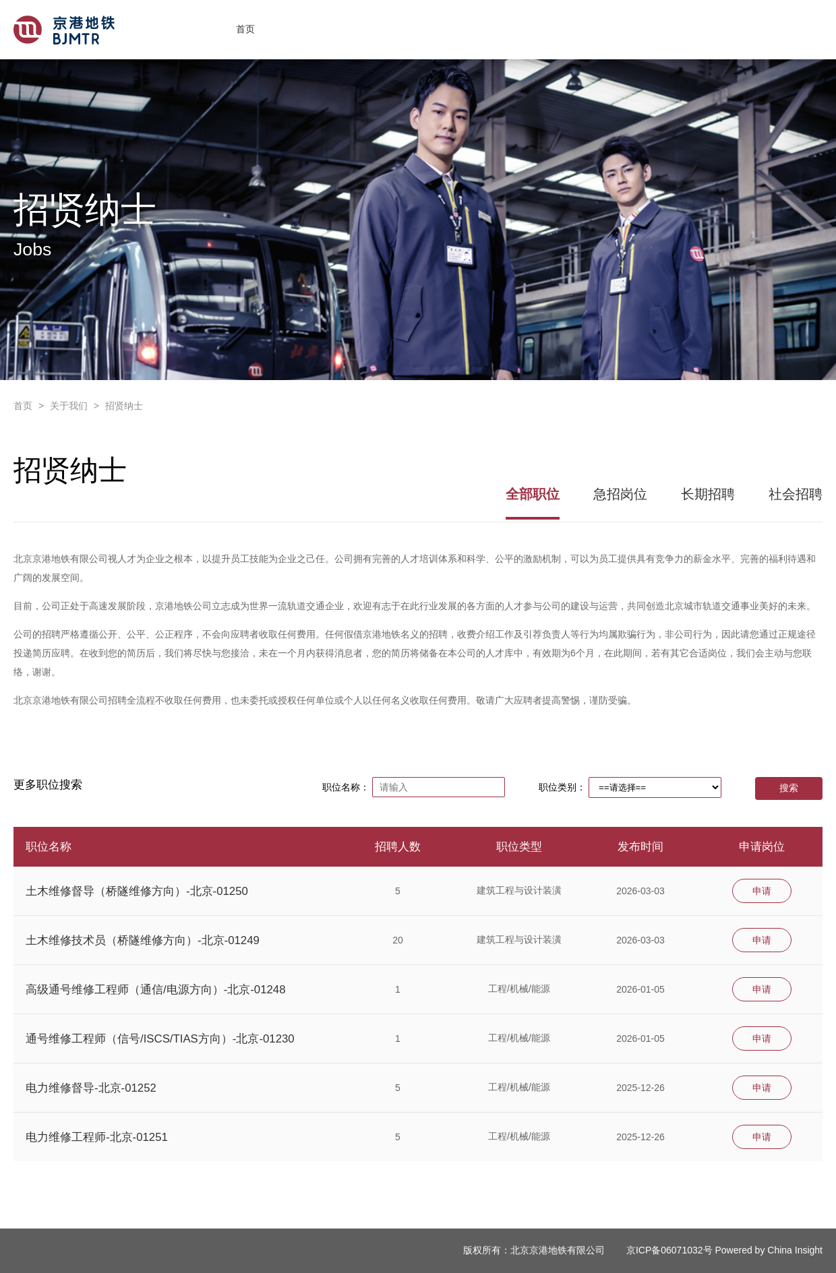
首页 (245, 29)
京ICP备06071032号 (669, 1250)
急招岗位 (620, 494)
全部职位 (533, 494)
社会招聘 (796, 494)
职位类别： (562, 787)
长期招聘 (708, 494)
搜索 (788, 787)
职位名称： (345, 787)
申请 (761, 891)
